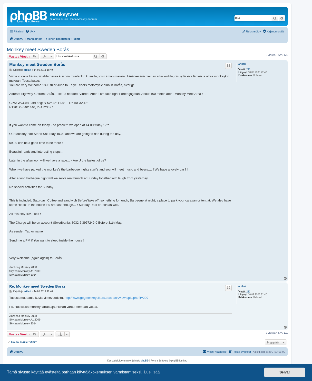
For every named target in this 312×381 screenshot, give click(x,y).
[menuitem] (30, 31)
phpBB (144, 360)
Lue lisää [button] (152, 372)
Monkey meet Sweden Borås (38, 49)
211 (248, 69)
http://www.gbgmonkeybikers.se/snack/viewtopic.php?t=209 (106, 298)
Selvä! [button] (284, 372)
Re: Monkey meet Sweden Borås (37, 286)
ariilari (242, 64)
